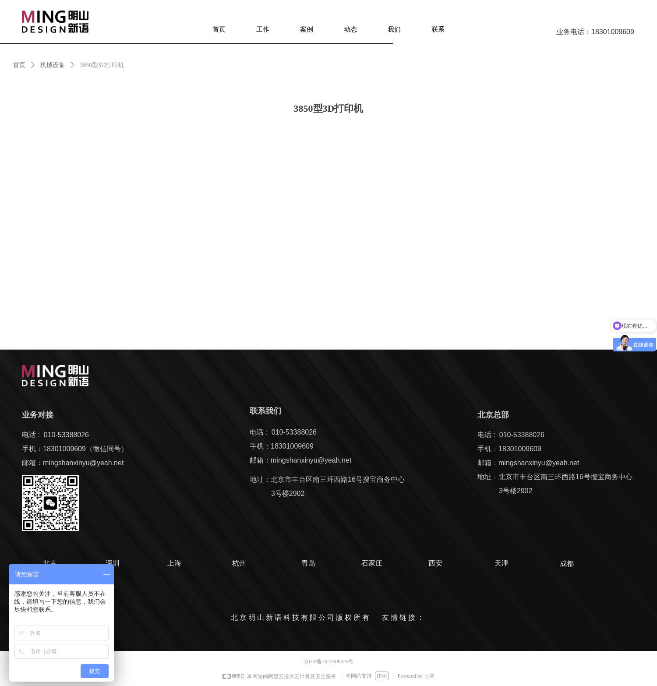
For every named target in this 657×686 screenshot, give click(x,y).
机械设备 (52, 65)
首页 (19, 65)
